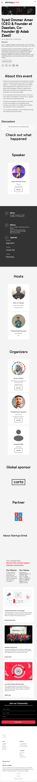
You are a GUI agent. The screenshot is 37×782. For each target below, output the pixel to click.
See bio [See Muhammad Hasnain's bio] (18, 420)
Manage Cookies (18, 778)
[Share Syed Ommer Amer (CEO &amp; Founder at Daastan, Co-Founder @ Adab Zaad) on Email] (13, 65)
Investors (4, 743)
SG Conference (23, 743)
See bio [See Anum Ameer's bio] (18, 388)
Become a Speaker (24, 746)
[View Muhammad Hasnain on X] (18, 409)
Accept (18, 773)
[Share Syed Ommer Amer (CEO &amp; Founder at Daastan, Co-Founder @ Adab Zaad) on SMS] (17, 65)
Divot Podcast (23, 757)
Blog (21, 754)
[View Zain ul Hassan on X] (18, 300)
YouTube (22, 755)
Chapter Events (23, 744)
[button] (35, 2)
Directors (4, 749)
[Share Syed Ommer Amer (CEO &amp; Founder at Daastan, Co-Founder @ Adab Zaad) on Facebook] (3, 65)
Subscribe (18, 722)
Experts (3, 744)
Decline (18, 776)
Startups (4, 746)
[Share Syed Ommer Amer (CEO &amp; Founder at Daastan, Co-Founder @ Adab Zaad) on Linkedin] (10, 65)
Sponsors (4, 747)
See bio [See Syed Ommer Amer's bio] (18, 189)
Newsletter (22, 752)
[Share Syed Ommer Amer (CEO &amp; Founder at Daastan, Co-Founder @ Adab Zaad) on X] (6, 65)
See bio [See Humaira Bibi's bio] (18, 450)
